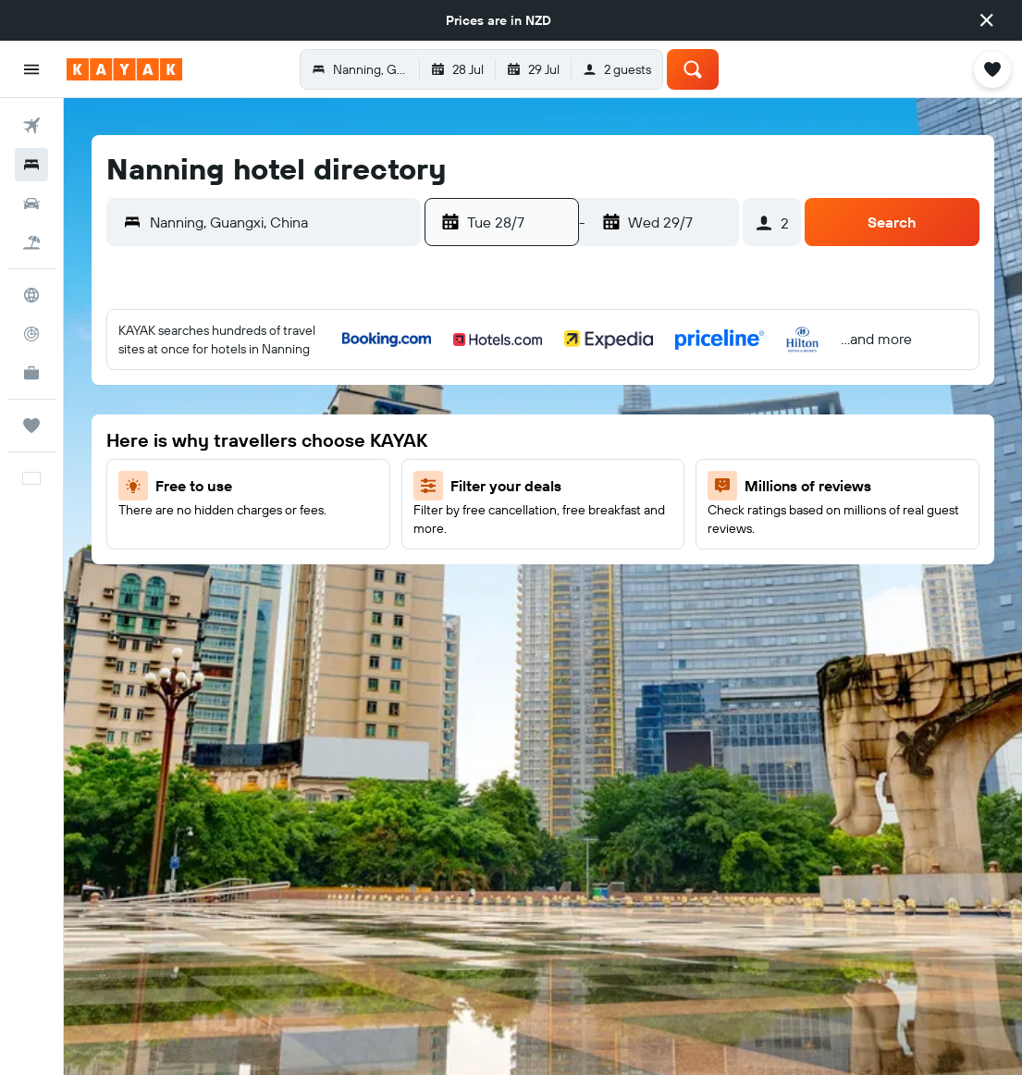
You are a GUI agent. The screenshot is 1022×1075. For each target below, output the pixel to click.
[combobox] (281, 222)
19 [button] (370, 484)
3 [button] (281, 395)
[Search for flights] (31, 125)
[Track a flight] (31, 333)
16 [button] (237, 484)
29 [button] (192, 572)
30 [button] (237, 572)
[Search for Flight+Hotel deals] (31, 242)
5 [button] (370, 395)
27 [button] (104, 572)
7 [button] (148, 439)
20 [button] (103, 528)
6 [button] (104, 439)
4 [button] (326, 395)
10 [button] (281, 439)
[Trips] (31, 425)
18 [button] (326, 484)
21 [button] (148, 528)
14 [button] (148, 484)
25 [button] (325, 528)
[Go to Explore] (31, 295)
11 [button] (325, 439)
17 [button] (281, 484)
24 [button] (281, 528)
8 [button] (193, 439)
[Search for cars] (31, 203)
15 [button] (193, 484)
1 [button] (192, 395)
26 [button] (370, 528)
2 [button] (237, 395)
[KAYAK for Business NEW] (31, 372)
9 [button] (237, 439)
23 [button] (236, 528)
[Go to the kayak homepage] (124, 69)
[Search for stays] (31, 164)
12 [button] (370, 439)
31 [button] (282, 572)
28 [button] (148, 572)
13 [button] (104, 484)
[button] (987, 20)
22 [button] (192, 528)
